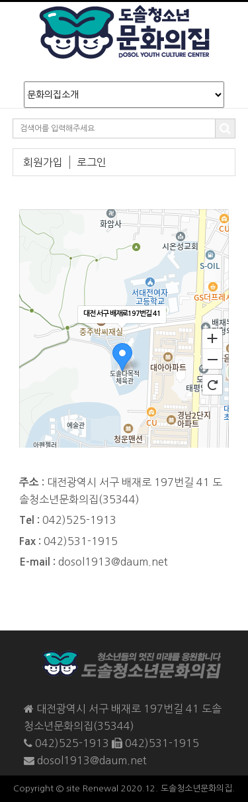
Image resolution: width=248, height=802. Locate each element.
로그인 (91, 162)
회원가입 (43, 162)
